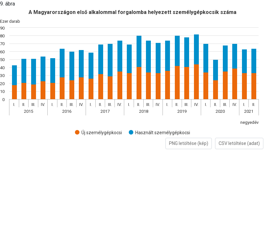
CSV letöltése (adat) (239, 143)
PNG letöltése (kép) (188, 143)
